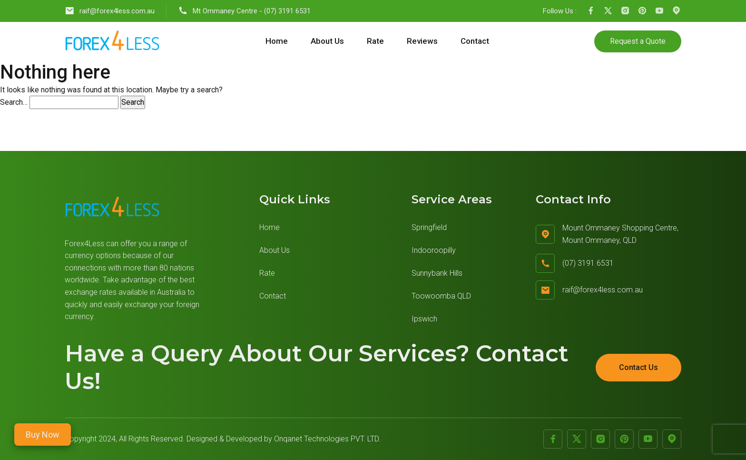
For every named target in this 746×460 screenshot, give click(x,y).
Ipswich (424, 318)
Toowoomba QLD (441, 295)
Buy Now (42, 435)
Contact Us (638, 367)
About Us (327, 41)
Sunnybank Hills (437, 273)
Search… (14, 102)
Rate (375, 41)
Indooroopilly (434, 250)
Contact (475, 41)
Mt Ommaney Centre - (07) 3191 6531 (244, 10)
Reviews (422, 41)
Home (276, 41)
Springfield (429, 227)
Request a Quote (638, 41)
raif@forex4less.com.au (110, 10)
